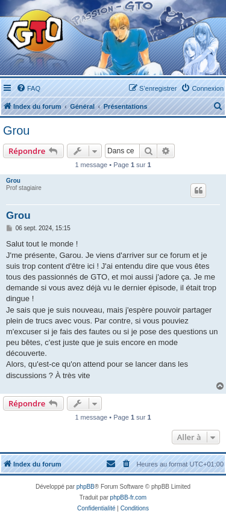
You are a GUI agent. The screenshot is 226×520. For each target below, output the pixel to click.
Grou (16, 130)
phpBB (86, 486)
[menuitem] (28, 88)
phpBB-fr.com (128, 497)
